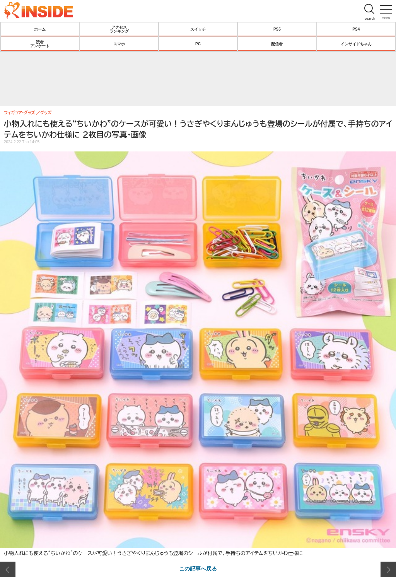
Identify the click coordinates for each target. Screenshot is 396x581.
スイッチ (198, 29)
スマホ (119, 44)
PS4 (356, 29)
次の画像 (388, 569)
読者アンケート (40, 44)
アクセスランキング (119, 29)
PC (198, 44)
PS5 (277, 29)
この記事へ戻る (198, 568)
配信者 (277, 44)
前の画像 (7, 569)
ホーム (40, 29)
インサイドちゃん (356, 44)
